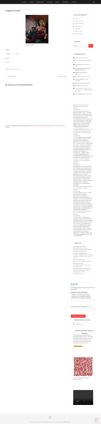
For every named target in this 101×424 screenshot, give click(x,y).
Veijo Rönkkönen (84, 85)
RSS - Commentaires (78, 324)
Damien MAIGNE (67, 422)
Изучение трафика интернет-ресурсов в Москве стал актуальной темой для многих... (83, 256)
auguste (77, 57)
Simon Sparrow (78, 26)
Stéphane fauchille (79, 23)
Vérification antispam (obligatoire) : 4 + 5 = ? (82, 306)
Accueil (24, 2)
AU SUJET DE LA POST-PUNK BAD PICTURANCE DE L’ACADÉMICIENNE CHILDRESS (81, 160)
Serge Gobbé (78, 28)
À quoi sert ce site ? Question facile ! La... (82, 261)
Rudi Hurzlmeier (79, 33)
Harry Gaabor (87, 76)
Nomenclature (40, 2)
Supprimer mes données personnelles (81, 296)
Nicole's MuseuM (38, 422)
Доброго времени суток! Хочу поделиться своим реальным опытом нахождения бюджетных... (82, 249)
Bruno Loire (77, 91)
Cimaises (32, 2)
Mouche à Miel (76, 377)
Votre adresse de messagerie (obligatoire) (81, 298)
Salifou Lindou (78, 31)
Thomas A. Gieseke (79, 21)
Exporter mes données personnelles (81, 294)
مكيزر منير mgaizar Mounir (81, 60)
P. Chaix (77, 18)
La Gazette (74, 2)
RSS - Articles (76, 323)
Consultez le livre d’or (78, 273)
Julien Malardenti (86, 83)
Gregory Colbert (10, 76)
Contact (57, 2)
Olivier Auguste (84, 57)
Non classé (17, 69)
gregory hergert (63, 76)
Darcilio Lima (88, 94)
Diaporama (65, 2)
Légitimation (49, 2)
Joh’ (85, 70)
